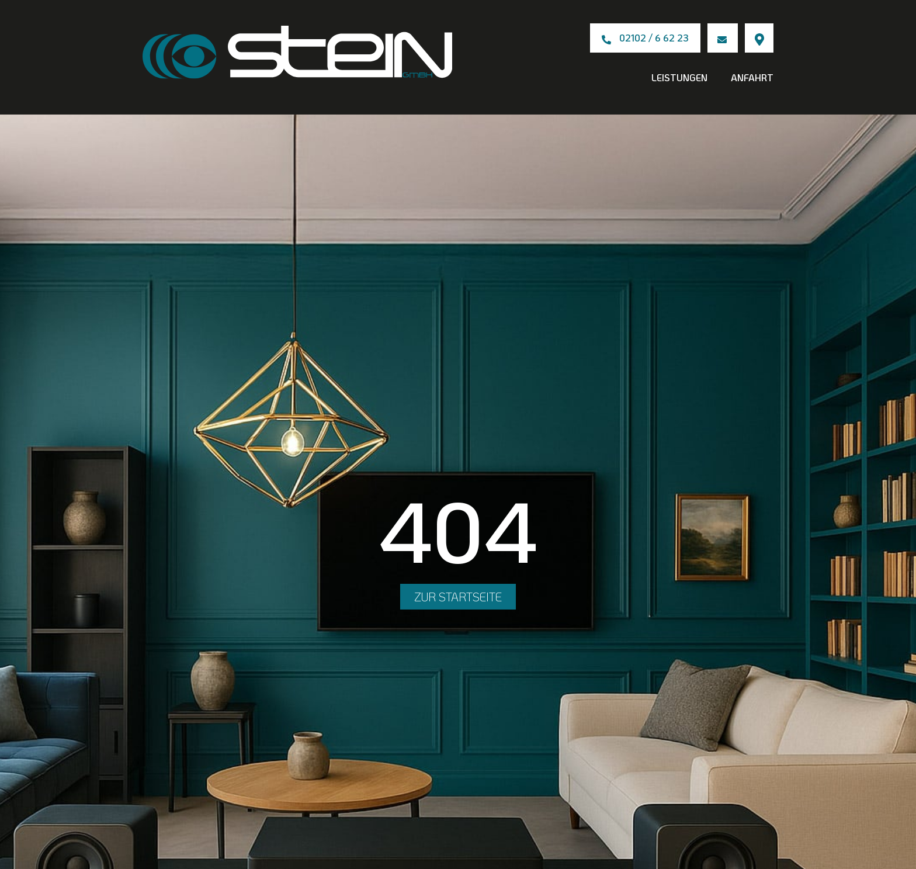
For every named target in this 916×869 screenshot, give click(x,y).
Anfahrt (752, 77)
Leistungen (679, 77)
